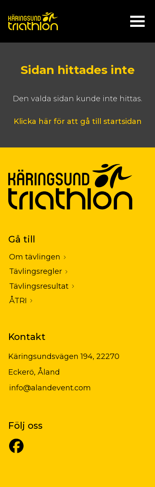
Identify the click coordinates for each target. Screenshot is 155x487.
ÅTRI (18, 300)
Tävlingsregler (35, 271)
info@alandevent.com (50, 387)
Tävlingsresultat (39, 286)
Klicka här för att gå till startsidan (78, 121)
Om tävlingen (34, 256)
